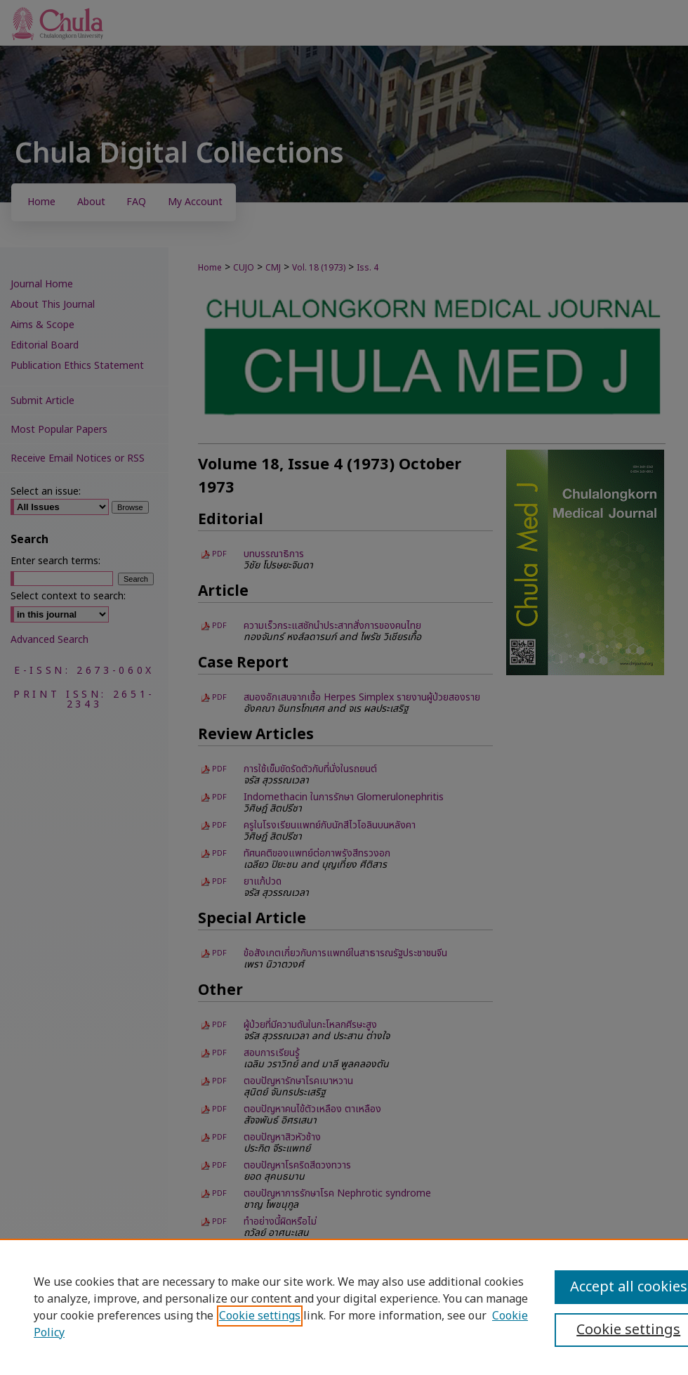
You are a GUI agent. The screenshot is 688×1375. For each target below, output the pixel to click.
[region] (344, 1307)
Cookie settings (259, 1316)
